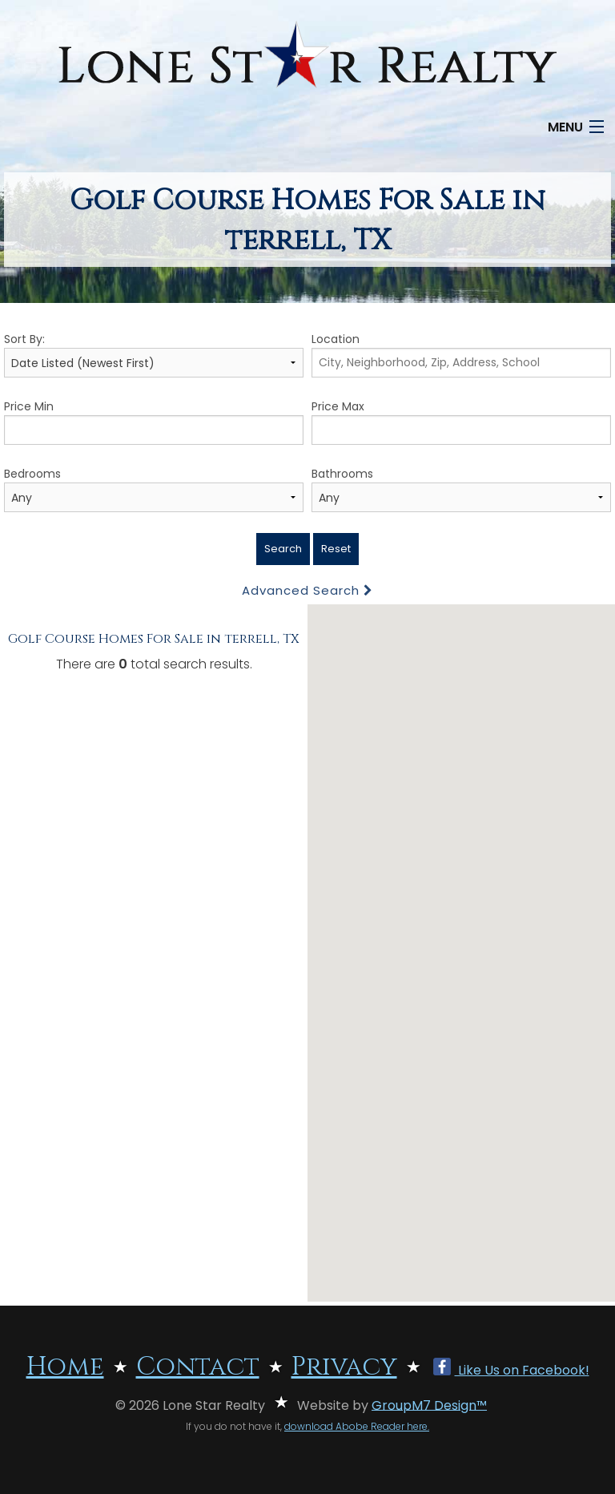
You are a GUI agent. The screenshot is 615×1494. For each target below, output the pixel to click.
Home (65, 1367)
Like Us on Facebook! (511, 1370)
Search (283, 548)
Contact (197, 1367)
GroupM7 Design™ (429, 1404)
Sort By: (153, 354)
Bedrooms (153, 489)
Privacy (344, 1367)
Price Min (153, 421)
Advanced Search (307, 590)
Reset (336, 548)
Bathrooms (461, 489)
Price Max (461, 421)
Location (461, 354)
